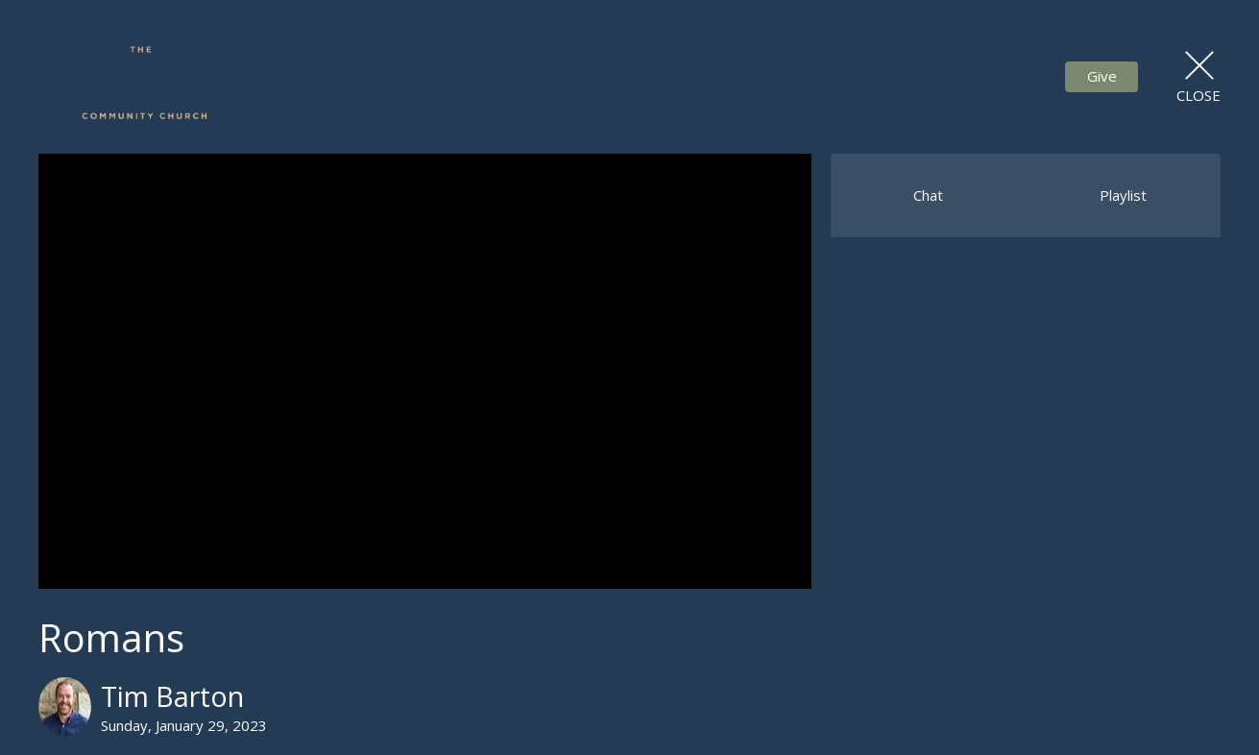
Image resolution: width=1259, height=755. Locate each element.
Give (1102, 75)
